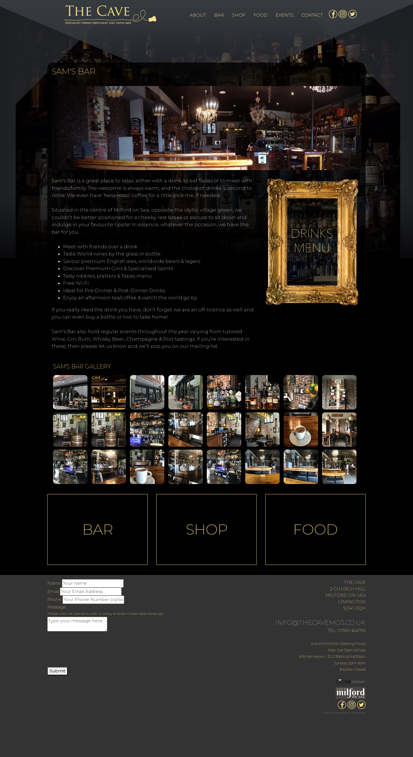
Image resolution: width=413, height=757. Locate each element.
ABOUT (198, 15)
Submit (57, 671)
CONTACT (312, 15)
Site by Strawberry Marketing (345, 713)
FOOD (261, 15)
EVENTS (284, 15)
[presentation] (91, 650)
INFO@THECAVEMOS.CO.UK (320, 623)
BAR (219, 15)
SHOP (239, 15)
